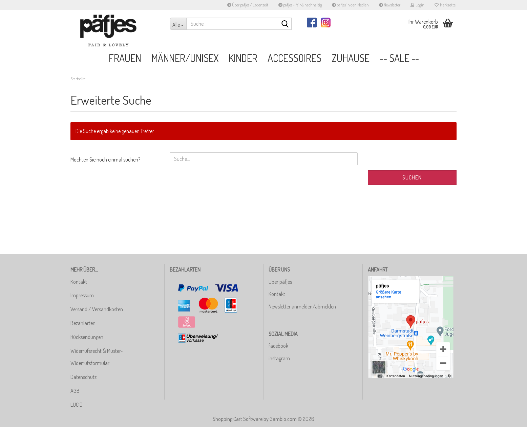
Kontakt (78, 281)
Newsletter (389, 4)
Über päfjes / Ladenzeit (247, 4)
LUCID (76, 404)
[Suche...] (178, 24)
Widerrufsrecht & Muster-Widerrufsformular (96, 357)
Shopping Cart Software (237, 418)
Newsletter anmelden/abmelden (302, 306)
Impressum (82, 295)
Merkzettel (446, 4)
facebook (278, 345)
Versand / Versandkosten (96, 309)
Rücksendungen (86, 337)
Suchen (412, 177)
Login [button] (417, 4)
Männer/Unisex (184, 57)
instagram (279, 358)
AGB (75, 390)
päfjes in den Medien (350, 4)
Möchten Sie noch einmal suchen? (105, 159)
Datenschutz (83, 376)
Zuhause (351, 57)
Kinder (243, 57)
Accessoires (294, 57)
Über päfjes (280, 281)
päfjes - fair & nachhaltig (300, 4)
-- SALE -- (399, 57)
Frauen (125, 57)
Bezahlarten (83, 323)
